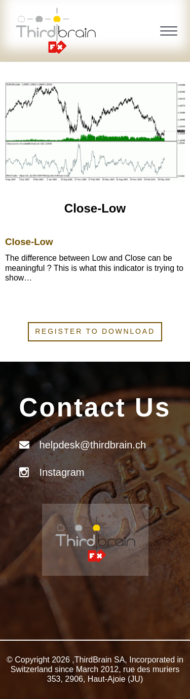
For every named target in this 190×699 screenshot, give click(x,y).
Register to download (95, 331)
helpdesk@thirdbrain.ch (93, 444)
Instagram (62, 472)
